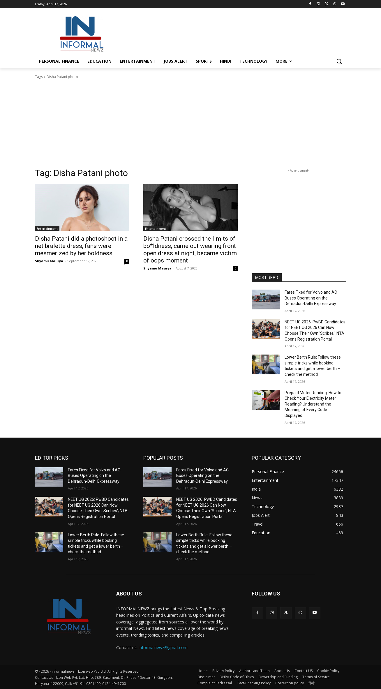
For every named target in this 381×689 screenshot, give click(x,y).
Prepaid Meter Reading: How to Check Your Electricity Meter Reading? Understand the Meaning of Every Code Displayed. (313, 404)
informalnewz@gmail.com (163, 647)
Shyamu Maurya (49, 261)
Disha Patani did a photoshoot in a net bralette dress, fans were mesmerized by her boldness (81, 246)
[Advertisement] (234, 33)
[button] (339, 61)
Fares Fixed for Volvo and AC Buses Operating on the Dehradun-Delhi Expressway (311, 298)
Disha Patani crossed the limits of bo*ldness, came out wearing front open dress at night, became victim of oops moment (190, 249)
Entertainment (47, 229)
